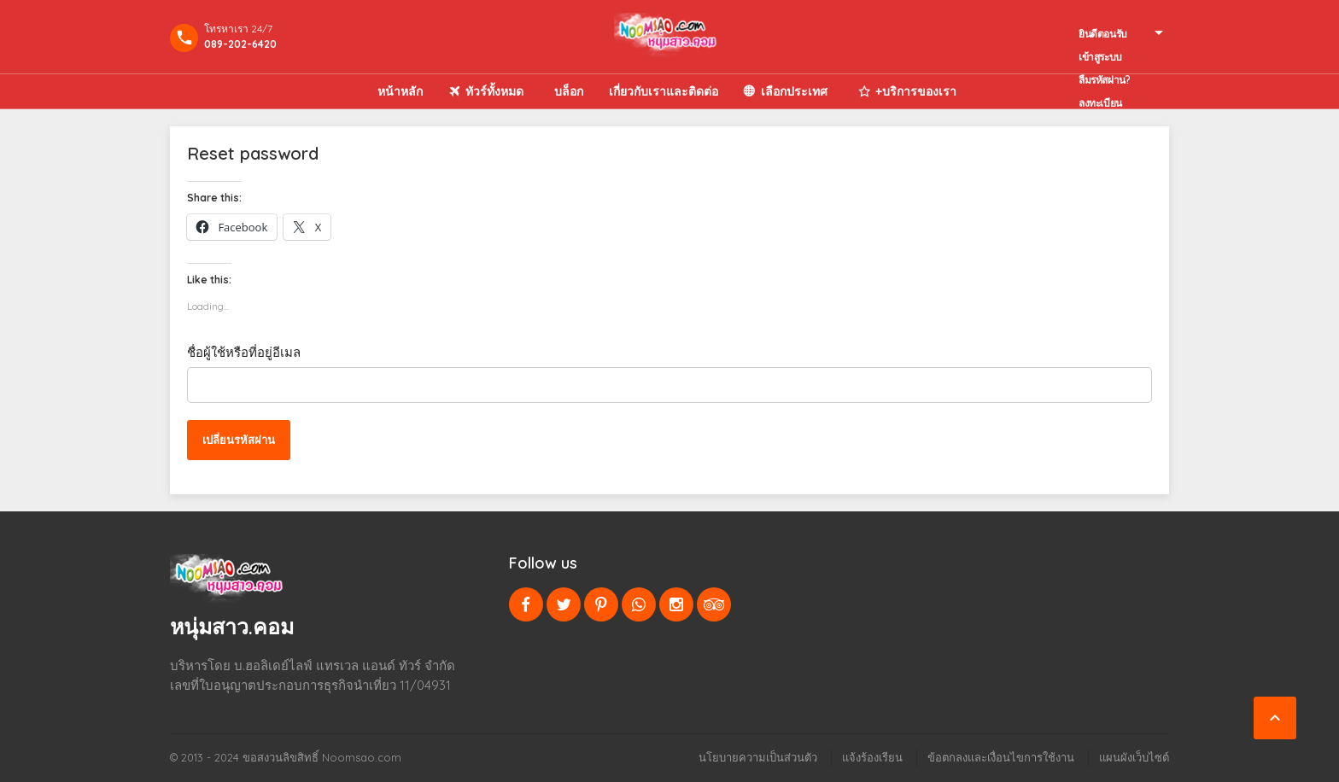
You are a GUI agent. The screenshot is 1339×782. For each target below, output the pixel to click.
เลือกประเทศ (794, 91)
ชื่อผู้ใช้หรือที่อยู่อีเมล (244, 352)
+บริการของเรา (915, 91)
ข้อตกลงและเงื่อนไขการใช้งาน (1000, 757)
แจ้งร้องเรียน (872, 757)
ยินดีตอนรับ (1103, 33)
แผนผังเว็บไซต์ (1134, 757)
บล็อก (568, 91)
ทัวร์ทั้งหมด (494, 91)
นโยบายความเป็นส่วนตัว (758, 757)
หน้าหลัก (400, 91)
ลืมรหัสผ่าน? (1104, 79)
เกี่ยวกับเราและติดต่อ (663, 91)
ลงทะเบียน (1100, 102)
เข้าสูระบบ (1100, 56)
